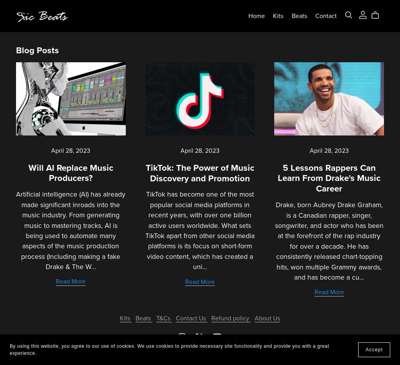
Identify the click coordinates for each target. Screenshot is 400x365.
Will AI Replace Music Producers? (71, 173)
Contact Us (191, 318)
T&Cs (164, 318)
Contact (326, 16)
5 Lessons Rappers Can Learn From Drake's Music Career (329, 178)
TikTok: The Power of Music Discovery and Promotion (200, 173)
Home (256, 16)
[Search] (348, 15)
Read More (71, 281)
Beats (299, 16)
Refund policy (231, 318)
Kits (278, 16)
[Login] (363, 14)
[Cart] (378, 15)
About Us (267, 318)
